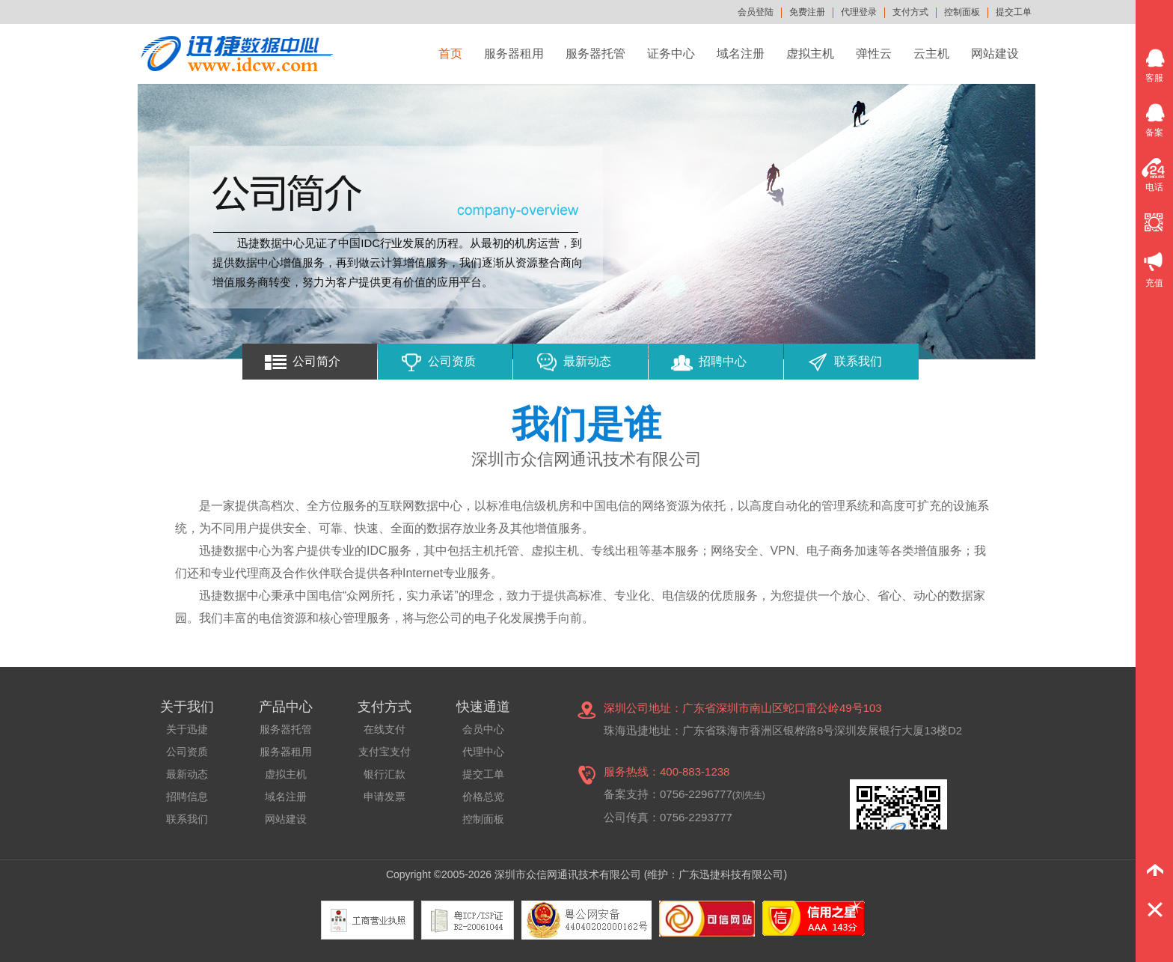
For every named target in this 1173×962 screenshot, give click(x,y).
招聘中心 (723, 361)
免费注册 (807, 12)
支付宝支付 (384, 752)
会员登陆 (756, 12)
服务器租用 (514, 53)
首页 (450, 53)
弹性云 (874, 53)
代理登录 (859, 12)
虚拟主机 (810, 53)
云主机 (931, 53)
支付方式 (910, 12)
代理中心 (483, 752)
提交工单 (1014, 12)
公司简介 (316, 361)
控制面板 (962, 12)
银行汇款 (384, 774)
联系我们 (858, 361)
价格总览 (483, 797)
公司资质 (452, 361)
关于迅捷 (187, 729)
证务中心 (671, 53)
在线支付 (384, 729)
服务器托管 (595, 53)
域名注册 (741, 53)
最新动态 (587, 361)
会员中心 (483, 729)
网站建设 (995, 53)
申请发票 (384, 797)
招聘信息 (187, 797)
